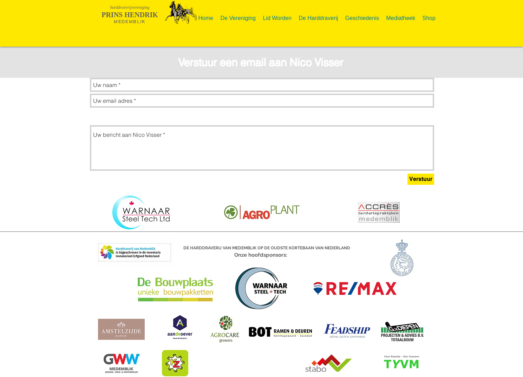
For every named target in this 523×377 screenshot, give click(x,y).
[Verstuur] (420, 179)
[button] (238, 15)
